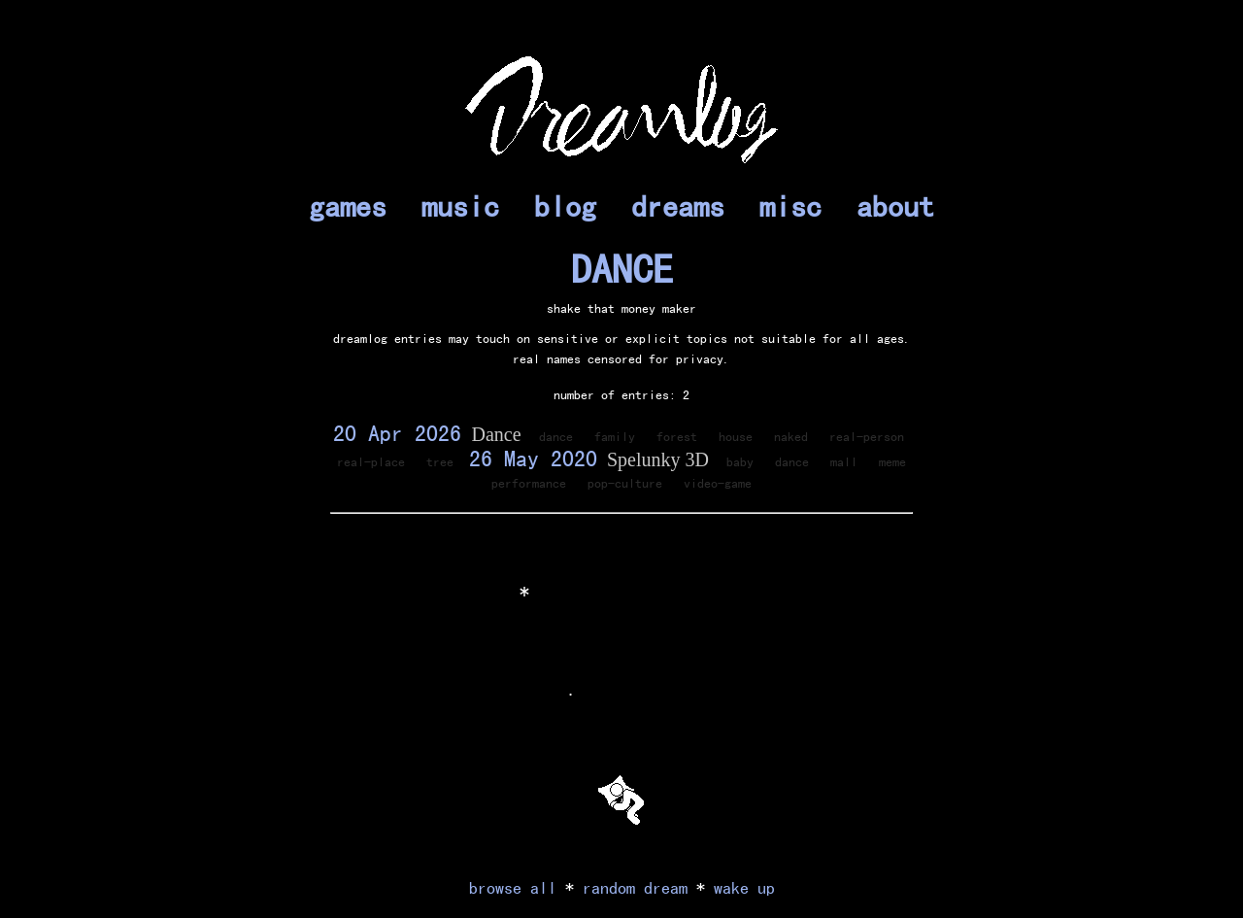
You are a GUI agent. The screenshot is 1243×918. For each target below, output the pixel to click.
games (347, 205)
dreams (677, 205)
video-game (718, 483)
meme (892, 461)
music (460, 205)
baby (740, 461)
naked (791, 436)
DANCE (622, 269)
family (614, 436)
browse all (512, 887)
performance (528, 483)
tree (440, 461)
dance (556, 436)
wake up (744, 887)
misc (790, 205)
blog (565, 205)
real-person (866, 436)
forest (676, 436)
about (895, 205)
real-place (371, 461)
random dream (635, 887)
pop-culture (625, 483)
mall (843, 461)
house (736, 436)
